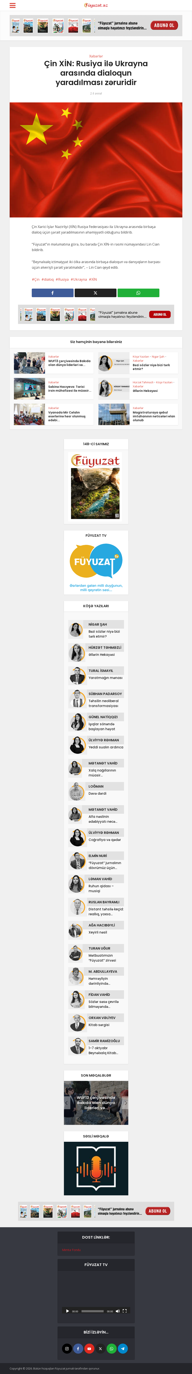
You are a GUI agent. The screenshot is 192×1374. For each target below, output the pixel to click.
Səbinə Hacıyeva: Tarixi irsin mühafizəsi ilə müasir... (69, 389)
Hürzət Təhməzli (143, 382)
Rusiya (63, 279)
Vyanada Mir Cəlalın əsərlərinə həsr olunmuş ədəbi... (67, 416)
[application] (96, 1294)
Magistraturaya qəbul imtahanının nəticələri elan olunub (154, 416)
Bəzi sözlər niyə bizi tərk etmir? (151, 367)
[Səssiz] (118, 1311)
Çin (36, 279)
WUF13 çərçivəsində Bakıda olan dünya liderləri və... (69, 363)
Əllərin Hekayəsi (145, 391)
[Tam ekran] (124, 1311)
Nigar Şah (158, 356)
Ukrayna (80, 279)
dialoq (49, 279)
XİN (94, 279)
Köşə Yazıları (141, 356)
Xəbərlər (96, 56)
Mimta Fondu (71, 1250)
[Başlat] (67, 1311)
